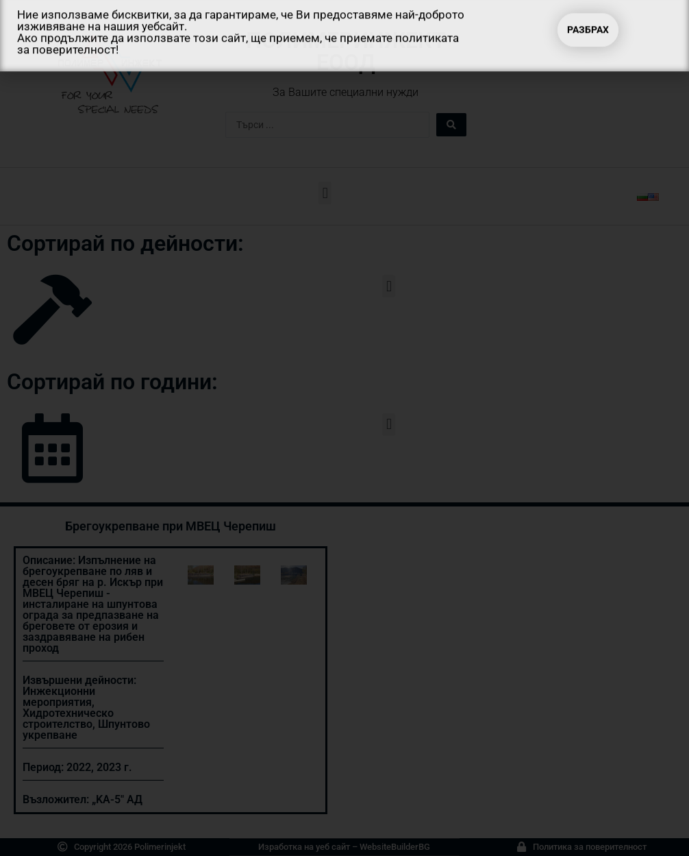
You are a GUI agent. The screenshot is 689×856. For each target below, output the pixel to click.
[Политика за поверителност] (521, 847)
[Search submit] (451, 124)
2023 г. (114, 767)
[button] (324, 193)
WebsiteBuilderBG (395, 847)
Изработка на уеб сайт (304, 847)
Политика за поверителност (590, 847)
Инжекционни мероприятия (59, 697)
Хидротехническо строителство (68, 719)
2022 (78, 767)
